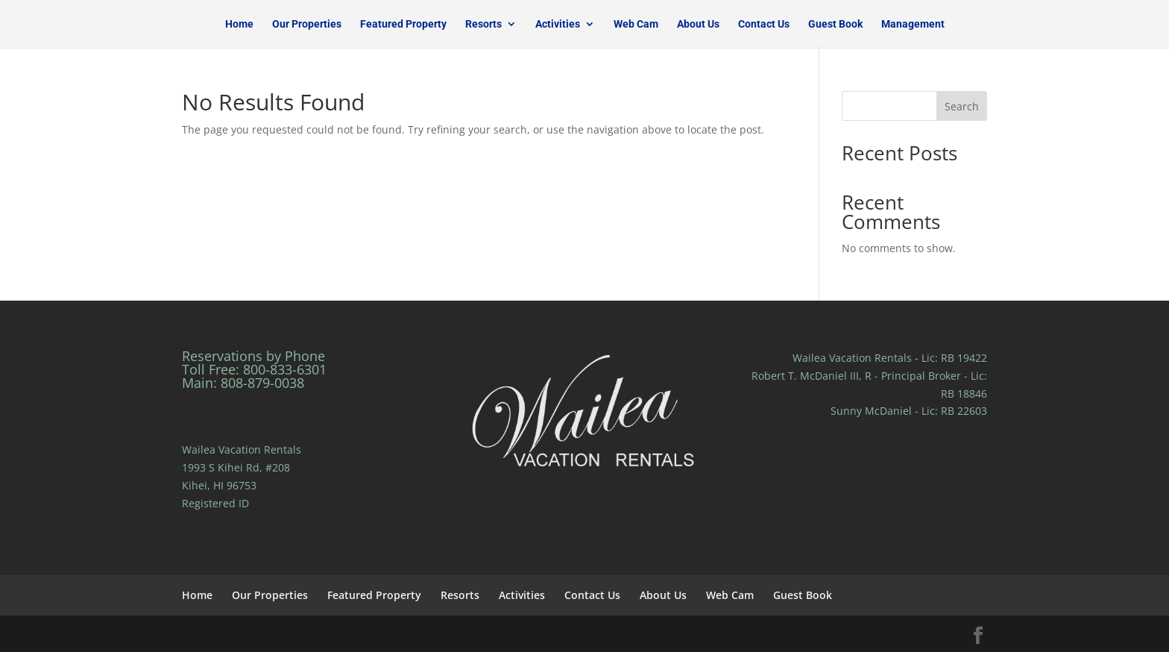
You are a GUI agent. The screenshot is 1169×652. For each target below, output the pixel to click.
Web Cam (636, 24)
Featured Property (403, 24)
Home (239, 24)
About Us (698, 24)
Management (913, 24)
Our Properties (306, 24)
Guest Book (835, 24)
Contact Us (764, 24)
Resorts (483, 24)
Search (962, 106)
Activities (557, 24)
